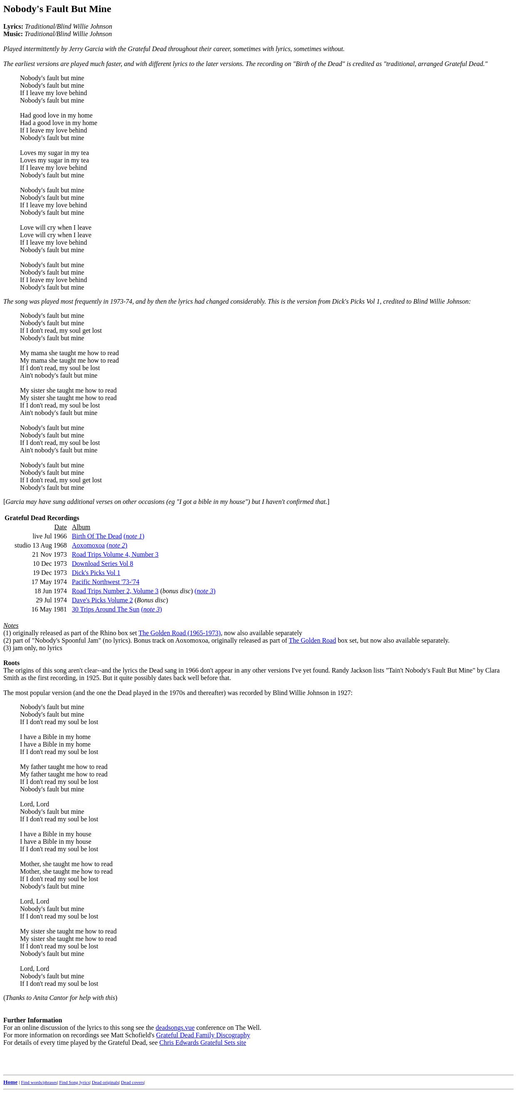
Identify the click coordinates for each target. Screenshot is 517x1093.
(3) (7, 647)
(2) (7, 640)
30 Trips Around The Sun (105, 609)
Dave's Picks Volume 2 (102, 600)
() (134, 536)
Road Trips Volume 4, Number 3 (115, 554)
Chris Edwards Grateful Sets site (202, 1042)
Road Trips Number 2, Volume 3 (115, 590)
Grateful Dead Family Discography (203, 1035)
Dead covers (132, 1082)
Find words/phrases (39, 1082)
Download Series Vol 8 (102, 563)
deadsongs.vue (175, 1027)
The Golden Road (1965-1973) (180, 632)
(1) (7, 632)
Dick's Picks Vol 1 (96, 572)
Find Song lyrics (74, 1082)
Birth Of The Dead (97, 536)
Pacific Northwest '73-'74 (105, 581)
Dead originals (105, 1082)
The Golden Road (312, 640)
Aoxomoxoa (88, 545)
